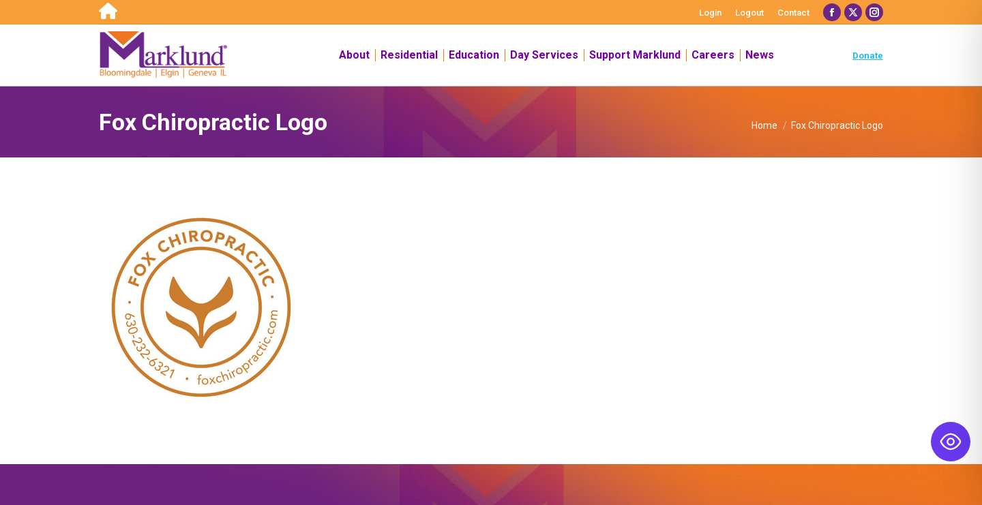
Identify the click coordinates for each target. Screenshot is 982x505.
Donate (867, 55)
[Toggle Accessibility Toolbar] (950, 441)
